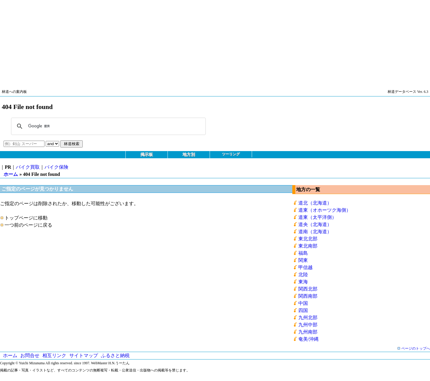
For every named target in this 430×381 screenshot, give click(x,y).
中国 (303, 303)
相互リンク (54, 355)
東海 (303, 281)
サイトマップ (83, 355)
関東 (303, 260)
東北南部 (307, 245)
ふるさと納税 (115, 355)
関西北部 (307, 288)
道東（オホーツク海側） (324, 210)
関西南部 (307, 296)
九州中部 (307, 324)
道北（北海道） (315, 202)
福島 (303, 253)
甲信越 (305, 267)
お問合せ (29, 355)
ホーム (11, 174)
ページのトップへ (415, 348)
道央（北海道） (315, 224)
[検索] (107, 126)
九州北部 (307, 317)
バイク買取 (28, 167)
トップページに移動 (25, 217)
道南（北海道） (315, 231)
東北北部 (307, 238)
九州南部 (307, 331)
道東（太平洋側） (317, 217)
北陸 (303, 274)
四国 (303, 310)
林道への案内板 (14, 92)
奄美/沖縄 (308, 339)
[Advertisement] (179, 42)
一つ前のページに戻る (28, 225)
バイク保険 (56, 167)
